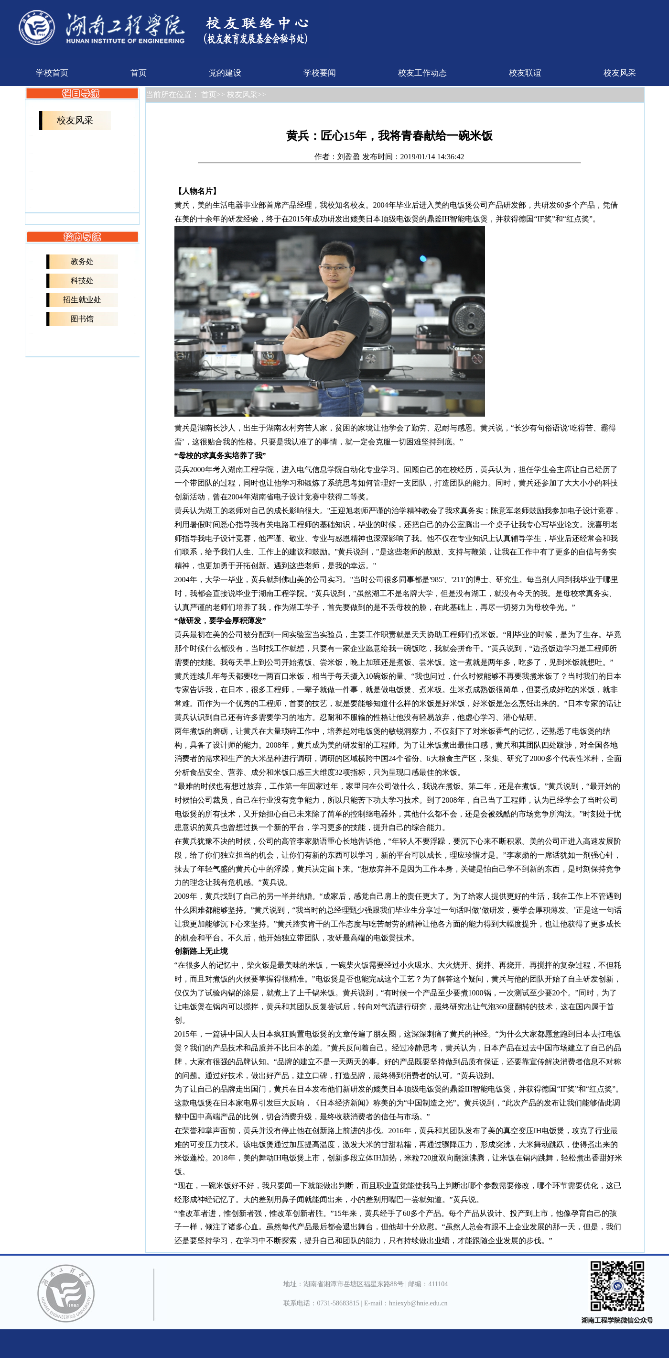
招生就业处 (82, 300)
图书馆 (82, 319)
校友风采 (620, 72)
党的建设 (225, 72)
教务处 (82, 261)
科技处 (82, 280)
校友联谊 (525, 72)
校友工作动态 (422, 72)
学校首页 (52, 72)
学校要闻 (319, 72)
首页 (138, 72)
